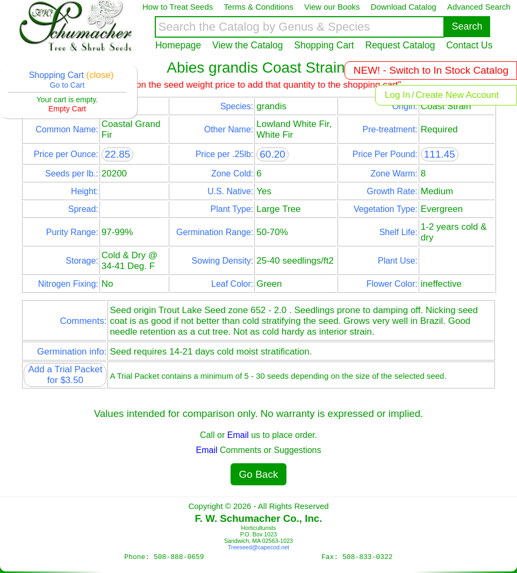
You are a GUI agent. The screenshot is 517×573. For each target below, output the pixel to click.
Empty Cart (67, 108)
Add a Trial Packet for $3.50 (65, 374)
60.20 (272, 154)
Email (238, 435)
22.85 (118, 154)
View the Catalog (247, 45)
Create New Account (457, 95)
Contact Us (469, 45)
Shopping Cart (324, 45)
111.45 (439, 154)
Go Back (258, 474)
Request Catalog (400, 45)
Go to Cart (67, 85)
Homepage (178, 45)
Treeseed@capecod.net (258, 547)
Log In (397, 95)
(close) (99, 75)
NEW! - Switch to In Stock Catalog (431, 70)
